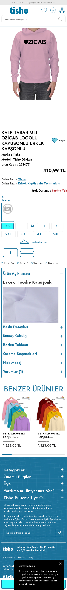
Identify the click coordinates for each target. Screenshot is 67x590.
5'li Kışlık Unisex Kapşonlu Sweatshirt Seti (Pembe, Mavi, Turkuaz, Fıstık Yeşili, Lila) (14, 435)
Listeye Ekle (7, 263)
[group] (33, 76)
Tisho (17, 155)
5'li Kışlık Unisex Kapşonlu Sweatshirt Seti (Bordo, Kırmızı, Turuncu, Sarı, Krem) (49, 435)
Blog (31, 557)
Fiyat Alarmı (52, 263)
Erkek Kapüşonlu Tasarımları (39, 183)
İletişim (21, 557)
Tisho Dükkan (22, 160)
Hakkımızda (9, 557)
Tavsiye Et (22, 263)
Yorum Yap (37, 263)
